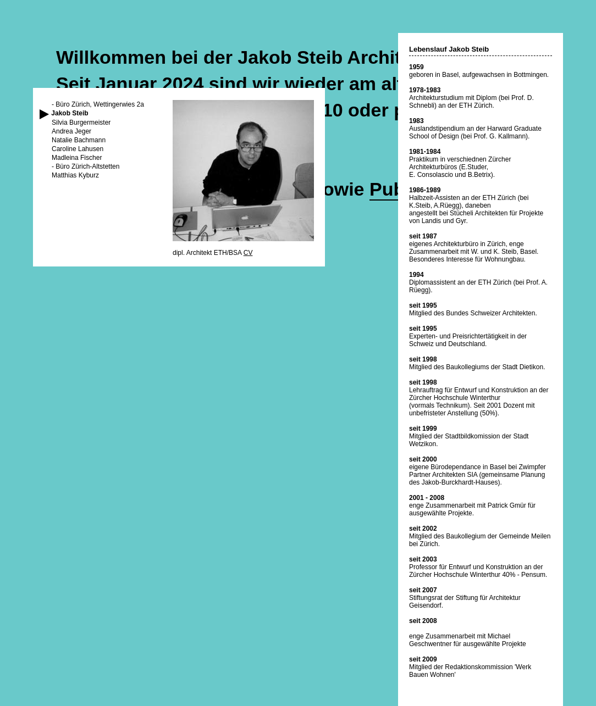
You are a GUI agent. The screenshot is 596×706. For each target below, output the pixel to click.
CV (248, 253)
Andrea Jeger (71, 131)
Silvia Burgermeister (81, 122)
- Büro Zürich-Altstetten (85, 166)
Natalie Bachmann (79, 140)
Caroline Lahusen (77, 149)
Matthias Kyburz (75, 175)
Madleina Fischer (77, 158)
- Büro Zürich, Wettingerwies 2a (98, 104)
